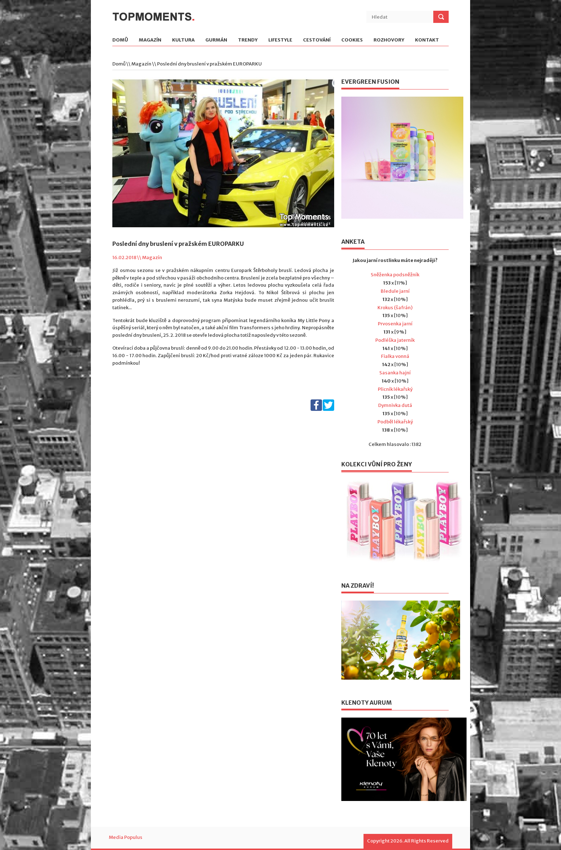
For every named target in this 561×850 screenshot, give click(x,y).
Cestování (317, 40)
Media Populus (125, 837)
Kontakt (427, 40)
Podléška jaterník (395, 340)
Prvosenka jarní (395, 324)
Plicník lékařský (395, 389)
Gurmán (216, 40)
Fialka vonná (395, 356)
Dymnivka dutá (395, 405)
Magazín (150, 40)
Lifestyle (280, 40)
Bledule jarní (395, 291)
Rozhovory (389, 40)
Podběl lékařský (395, 422)
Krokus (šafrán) (395, 308)
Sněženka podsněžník (395, 275)
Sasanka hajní (395, 373)
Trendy (248, 40)
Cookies (352, 40)
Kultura (183, 40)
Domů (120, 40)
